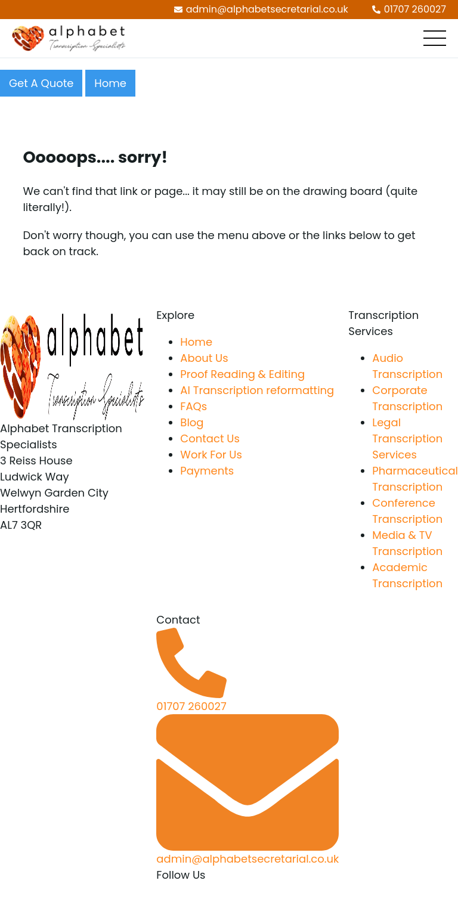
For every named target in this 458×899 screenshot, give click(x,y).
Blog (191, 422)
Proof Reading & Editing (242, 374)
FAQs (193, 406)
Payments (207, 470)
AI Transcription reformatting (257, 390)
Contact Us (210, 438)
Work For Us (211, 454)
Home (110, 83)
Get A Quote (41, 83)
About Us (204, 358)
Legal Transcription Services (407, 438)
